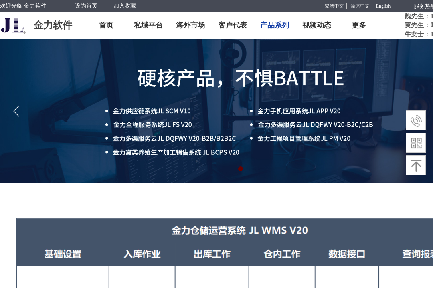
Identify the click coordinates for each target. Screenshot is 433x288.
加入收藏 (124, 6)
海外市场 (190, 25)
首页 (106, 25)
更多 (359, 25)
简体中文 (360, 6)
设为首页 (86, 6)
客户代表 (232, 25)
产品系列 (274, 25)
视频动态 (316, 25)
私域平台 (148, 25)
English (383, 6)
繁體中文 (334, 6)
